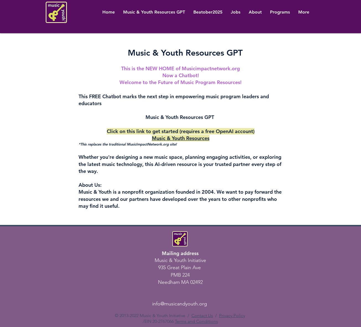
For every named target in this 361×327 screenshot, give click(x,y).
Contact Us (202, 315)
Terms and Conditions (196, 321)
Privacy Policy (232, 315)
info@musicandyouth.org (179, 304)
